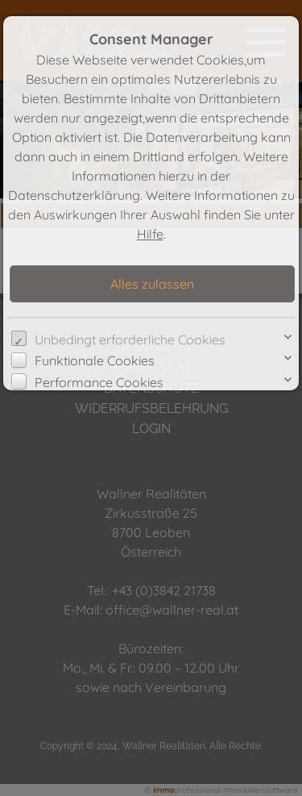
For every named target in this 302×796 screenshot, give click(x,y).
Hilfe (150, 234)
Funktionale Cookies (95, 360)
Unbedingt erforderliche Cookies (130, 339)
